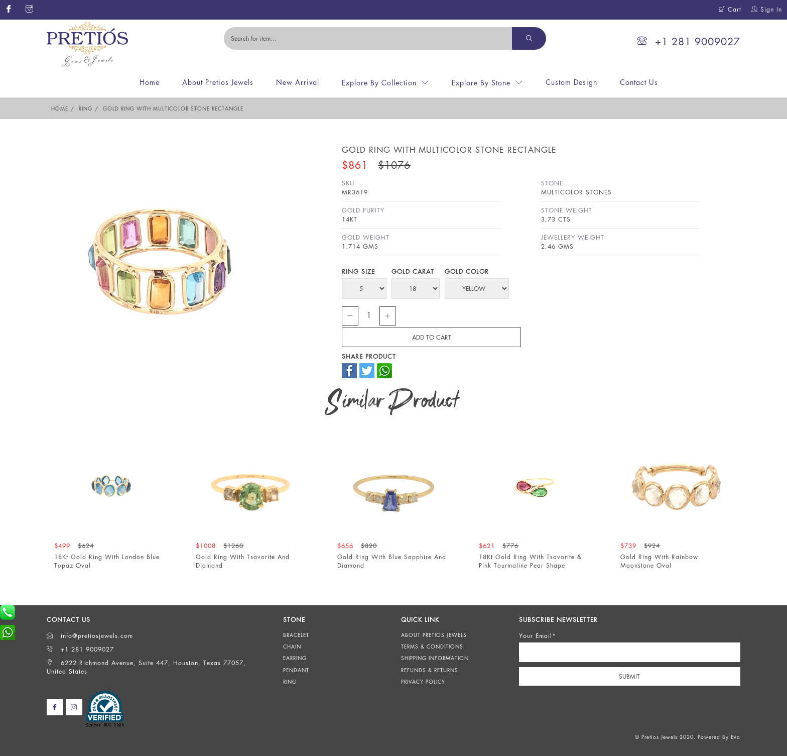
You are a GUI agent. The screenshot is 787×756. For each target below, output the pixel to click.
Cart (730, 9)
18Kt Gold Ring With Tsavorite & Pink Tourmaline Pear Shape (530, 561)
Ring (85, 108)
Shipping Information (435, 658)
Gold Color (467, 271)
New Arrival (297, 82)
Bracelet (296, 634)
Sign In (766, 9)
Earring (295, 658)
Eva (735, 736)
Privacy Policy (423, 681)
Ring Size (358, 271)
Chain (292, 646)
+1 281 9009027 (688, 41)
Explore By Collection (379, 82)
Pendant (296, 670)
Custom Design (571, 82)
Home (150, 82)
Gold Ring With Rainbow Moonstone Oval (659, 561)
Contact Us (639, 82)
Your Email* (537, 635)
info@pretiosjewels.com (90, 635)
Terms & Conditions (432, 646)
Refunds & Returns (429, 670)
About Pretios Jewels (217, 82)
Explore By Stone (481, 82)
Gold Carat (412, 271)
